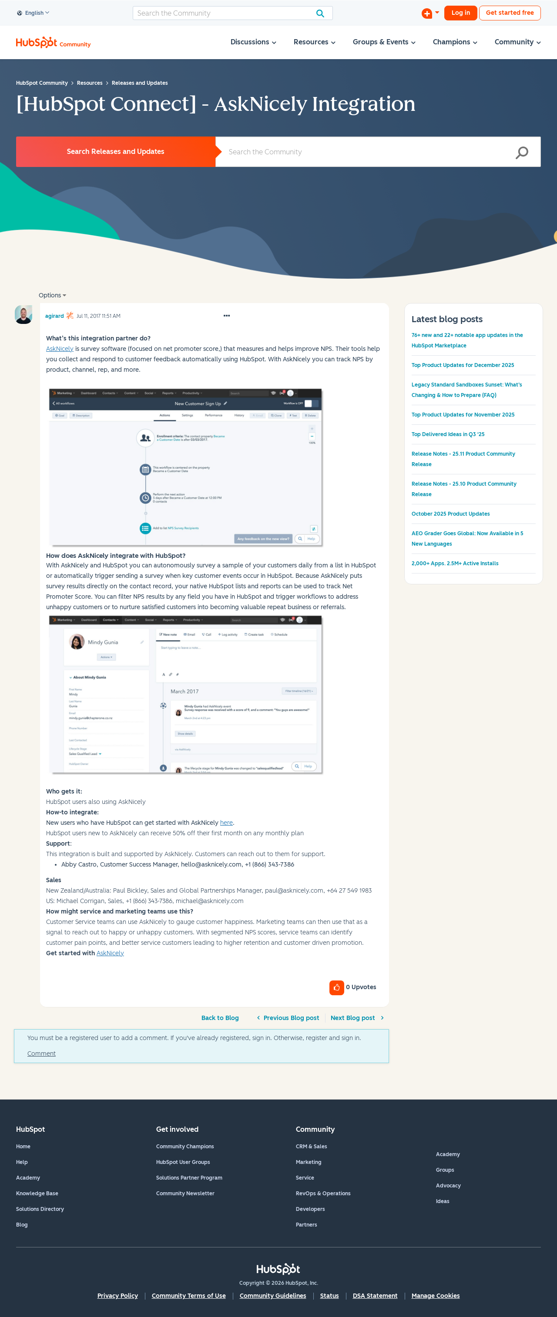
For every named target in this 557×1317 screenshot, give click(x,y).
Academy (28, 1178)
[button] (226, 316)
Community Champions (185, 1147)
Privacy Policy (117, 1296)
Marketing (309, 1162)
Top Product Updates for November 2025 (463, 415)
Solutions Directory (40, 1209)
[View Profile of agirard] (54, 315)
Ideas (443, 1201)
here (226, 823)
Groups (445, 1170)
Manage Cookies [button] (436, 1296)
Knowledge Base (37, 1193)
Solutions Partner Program (189, 1178)
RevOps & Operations (323, 1193)
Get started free (510, 13)
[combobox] (233, 13)
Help (22, 1162)
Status (329, 1296)
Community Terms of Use (189, 1296)
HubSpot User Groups (183, 1162)
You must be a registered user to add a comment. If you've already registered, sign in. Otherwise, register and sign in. (194, 1038)
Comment (41, 1053)
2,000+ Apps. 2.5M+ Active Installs (455, 563)
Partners (306, 1225)
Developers (310, 1209)
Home (23, 1147)
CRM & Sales (311, 1147)
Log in (461, 13)
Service (305, 1178)
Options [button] (50, 295)
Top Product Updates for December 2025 (463, 365)
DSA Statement (375, 1296)
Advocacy (448, 1186)
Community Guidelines (273, 1296)
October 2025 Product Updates (451, 514)
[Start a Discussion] (430, 13)
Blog (22, 1225)
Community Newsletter (185, 1193)
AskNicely (110, 953)
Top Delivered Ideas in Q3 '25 (448, 434)
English (30, 13)
